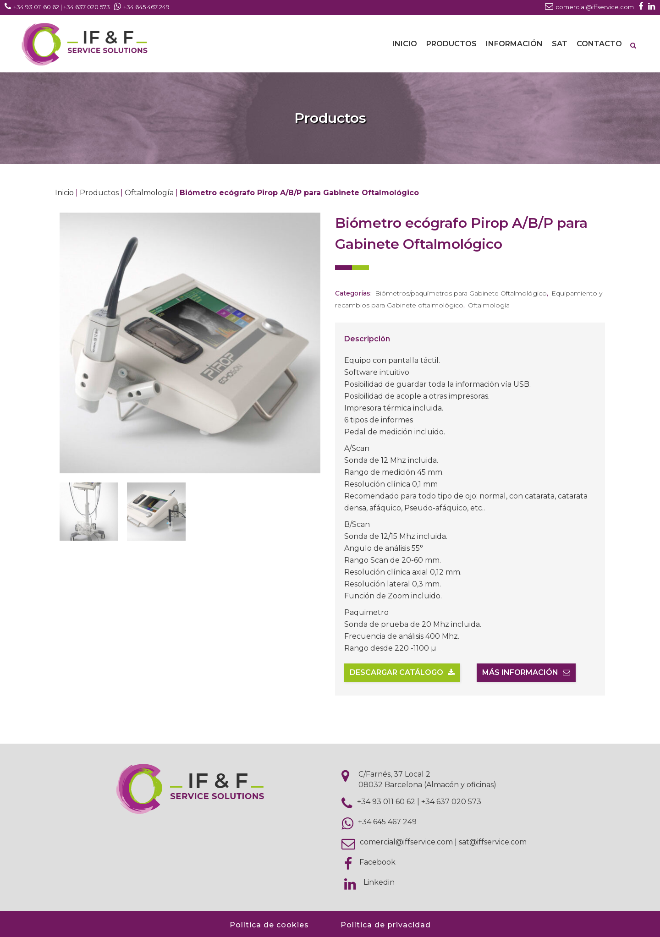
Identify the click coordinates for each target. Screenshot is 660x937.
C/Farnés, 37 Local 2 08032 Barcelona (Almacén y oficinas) (427, 779)
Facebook (377, 862)
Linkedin (379, 882)
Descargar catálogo (402, 672)
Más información (526, 672)
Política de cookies (269, 925)
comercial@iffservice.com (406, 842)
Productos (99, 192)
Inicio (64, 192)
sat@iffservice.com (493, 842)
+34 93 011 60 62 (386, 801)
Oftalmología (149, 192)
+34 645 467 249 (387, 821)
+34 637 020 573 (451, 801)
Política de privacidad (386, 925)
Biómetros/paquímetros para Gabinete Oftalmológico (461, 293)
